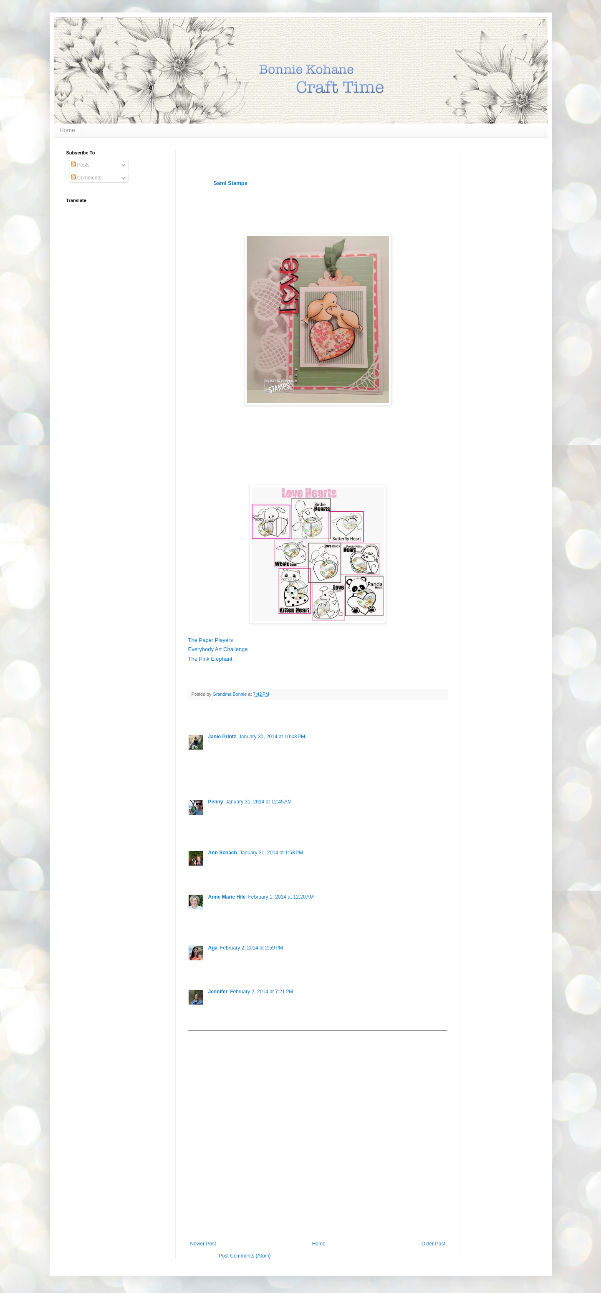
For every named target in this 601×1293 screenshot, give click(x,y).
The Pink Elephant (210, 659)
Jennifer (218, 992)
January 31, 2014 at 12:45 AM (259, 802)
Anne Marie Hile (227, 897)
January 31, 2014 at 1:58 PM (271, 853)
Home (67, 130)
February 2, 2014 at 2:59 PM (251, 948)
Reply (214, 778)
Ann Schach (222, 853)
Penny (215, 802)
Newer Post (203, 1244)
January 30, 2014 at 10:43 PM (272, 737)
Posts (80, 165)
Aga (213, 948)
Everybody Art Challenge (218, 649)
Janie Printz (222, 737)
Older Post (433, 1244)
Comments (86, 178)
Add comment (207, 1037)
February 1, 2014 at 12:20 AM (281, 897)
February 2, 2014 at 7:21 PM (261, 992)
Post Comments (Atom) (245, 1256)
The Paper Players (210, 640)
